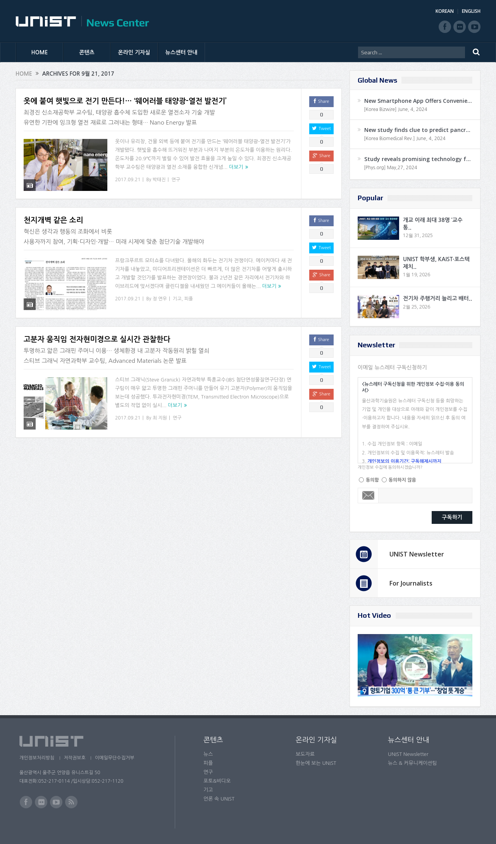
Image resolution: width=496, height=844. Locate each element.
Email (368, 495)
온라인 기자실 (134, 52)
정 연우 (160, 293)
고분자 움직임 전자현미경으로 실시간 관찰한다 (97, 329)
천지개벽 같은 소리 (53, 215)
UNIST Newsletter (416, 554)
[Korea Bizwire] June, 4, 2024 (395, 109)
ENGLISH (471, 11)
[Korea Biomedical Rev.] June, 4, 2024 (405, 138)
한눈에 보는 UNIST (316, 763)
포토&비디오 (217, 780)
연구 (176, 179)
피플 (188, 293)
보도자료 (305, 754)
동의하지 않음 (402, 480)
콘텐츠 (86, 52)
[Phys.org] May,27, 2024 (390, 167)
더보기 (236, 167)
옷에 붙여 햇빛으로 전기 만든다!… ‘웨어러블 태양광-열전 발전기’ (125, 101)
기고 (177, 293)
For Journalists (410, 583)
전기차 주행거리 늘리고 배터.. (437, 298)
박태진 (159, 179)
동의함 (372, 480)
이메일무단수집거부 (115, 758)
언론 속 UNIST (218, 798)
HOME (39, 52)
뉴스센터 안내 (181, 52)
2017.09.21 (127, 179)
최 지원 (160, 408)
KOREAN (445, 11)
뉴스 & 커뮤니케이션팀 (412, 763)
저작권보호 (75, 758)
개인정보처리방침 (36, 758)
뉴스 (208, 754)
